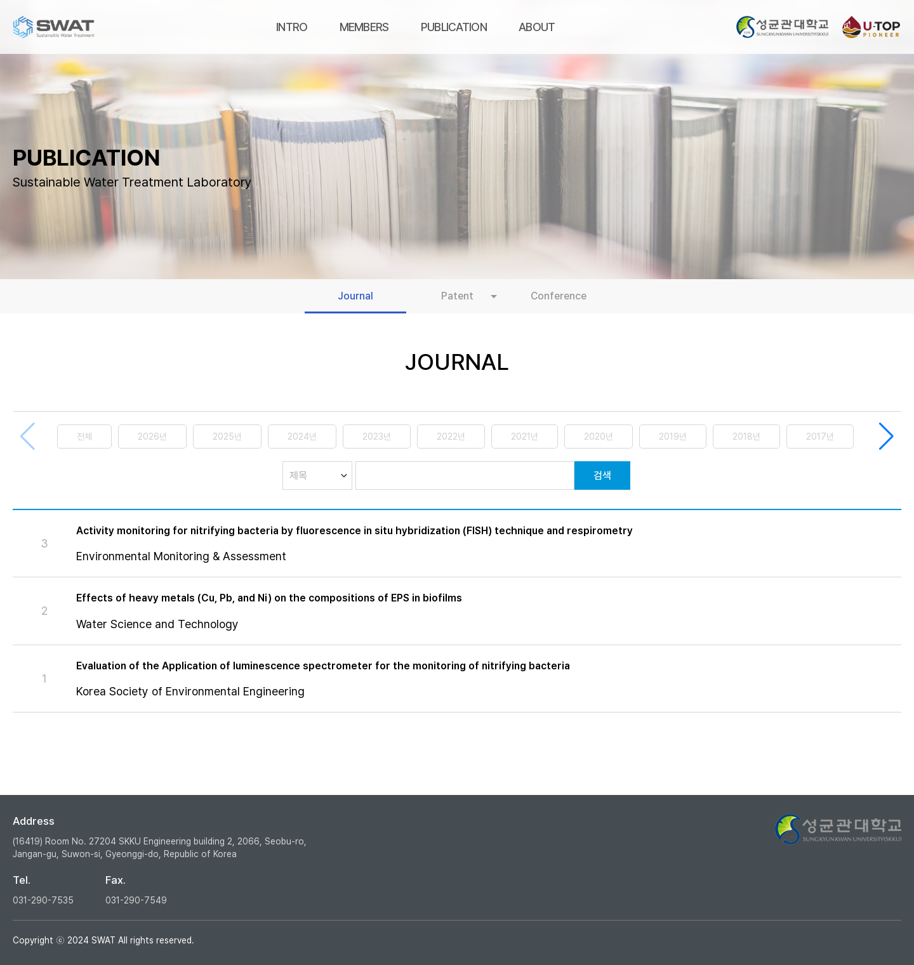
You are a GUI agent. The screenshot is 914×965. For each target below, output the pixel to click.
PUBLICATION (454, 27)
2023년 (376, 436)
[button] (886, 436)
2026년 (152, 436)
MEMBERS (364, 27)
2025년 (227, 436)
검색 (602, 475)
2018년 (746, 436)
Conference (558, 296)
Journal (355, 296)
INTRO (292, 27)
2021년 (524, 436)
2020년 (598, 436)
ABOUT (537, 27)
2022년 (451, 436)
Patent (457, 296)
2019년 (673, 436)
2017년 (820, 436)
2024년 (302, 436)
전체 (84, 436)
